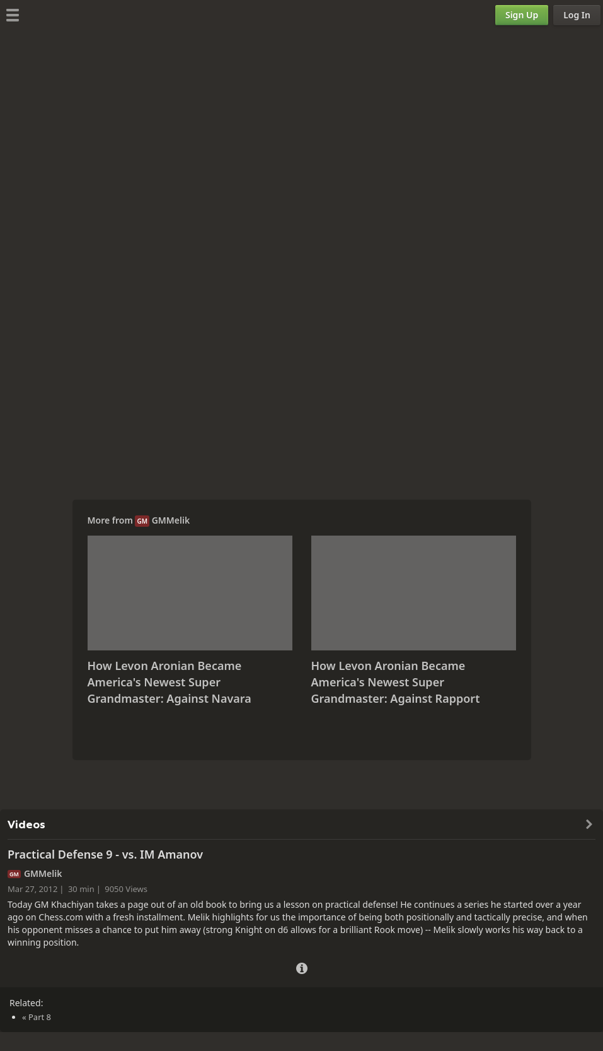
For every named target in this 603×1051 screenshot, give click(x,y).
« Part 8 (36, 1017)
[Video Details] (301, 966)
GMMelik (171, 520)
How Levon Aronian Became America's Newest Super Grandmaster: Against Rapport (395, 681)
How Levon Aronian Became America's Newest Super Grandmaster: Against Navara (169, 681)
